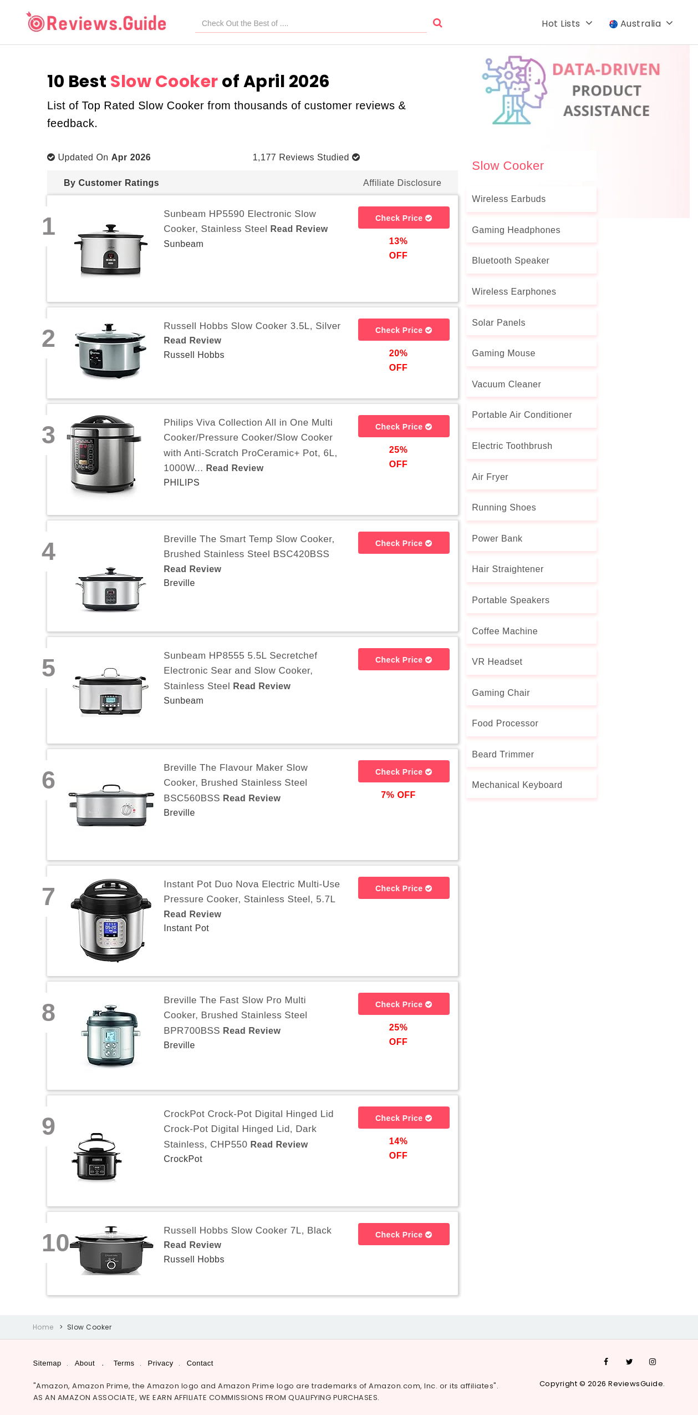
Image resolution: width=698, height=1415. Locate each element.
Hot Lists (567, 23)
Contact (200, 1363)
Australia (641, 23)
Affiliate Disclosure (402, 183)
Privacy (161, 1363)
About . (89, 1363)
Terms (124, 1363)
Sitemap (47, 1363)
